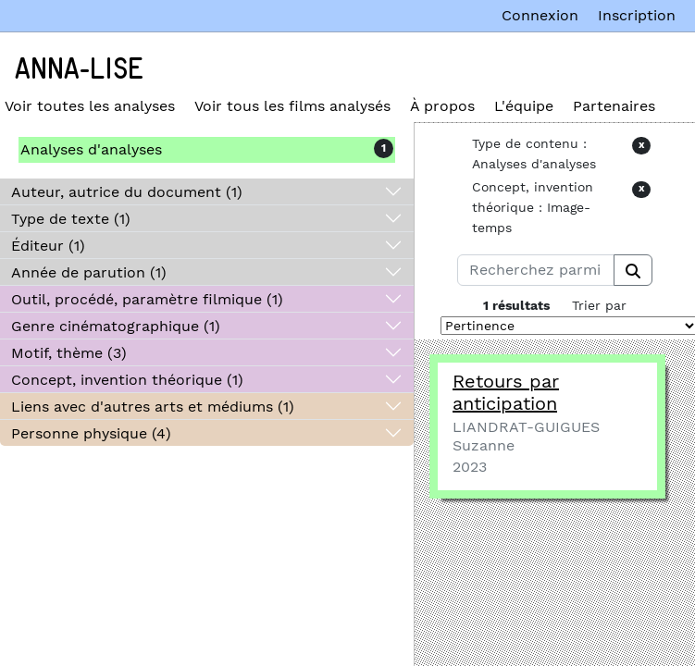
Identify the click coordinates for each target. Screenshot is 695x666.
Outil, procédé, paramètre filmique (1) (147, 299)
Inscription (637, 15)
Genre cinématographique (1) (115, 326)
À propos (442, 106)
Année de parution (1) (89, 272)
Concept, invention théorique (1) (127, 379)
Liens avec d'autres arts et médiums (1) (152, 406)
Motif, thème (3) (69, 353)
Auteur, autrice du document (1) (126, 192)
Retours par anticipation (506, 392)
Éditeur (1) (48, 245)
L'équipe (523, 106)
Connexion (540, 15)
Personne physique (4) (91, 433)
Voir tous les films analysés (292, 106)
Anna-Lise (79, 69)
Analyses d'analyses (91, 149)
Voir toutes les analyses (90, 106)
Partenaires (614, 106)
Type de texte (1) (70, 219)
